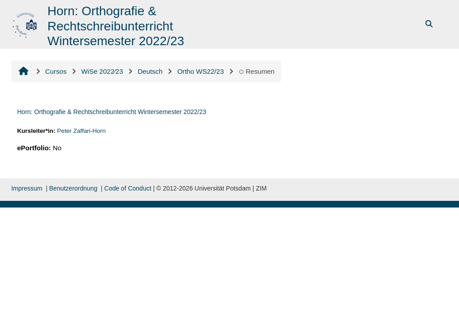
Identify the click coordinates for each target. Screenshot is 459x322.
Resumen (256, 71)
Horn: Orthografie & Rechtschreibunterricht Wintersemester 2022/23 (111, 111)
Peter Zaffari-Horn (81, 130)
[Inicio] (25, 23)
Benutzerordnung (73, 188)
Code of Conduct (128, 188)
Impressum (26, 188)
